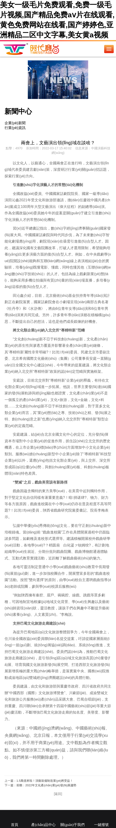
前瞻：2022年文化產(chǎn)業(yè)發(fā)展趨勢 (46, 785)
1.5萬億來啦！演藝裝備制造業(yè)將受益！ (44, 780)
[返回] (58, 794)
